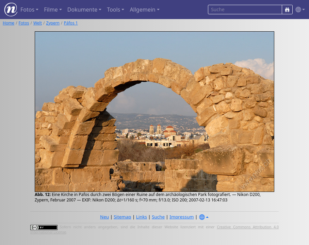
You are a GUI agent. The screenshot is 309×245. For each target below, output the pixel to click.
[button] (299, 9)
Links (141, 217)
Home (8, 23)
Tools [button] (113, 9)
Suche (158, 217)
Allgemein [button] (142, 9)
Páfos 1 (71, 23)
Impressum (181, 217)
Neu (104, 217)
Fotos (24, 23)
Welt (37, 23)
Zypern (53, 23)
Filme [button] (51, 9)
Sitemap (122, 217)
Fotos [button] (27, 9)
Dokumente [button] (82, 9)
